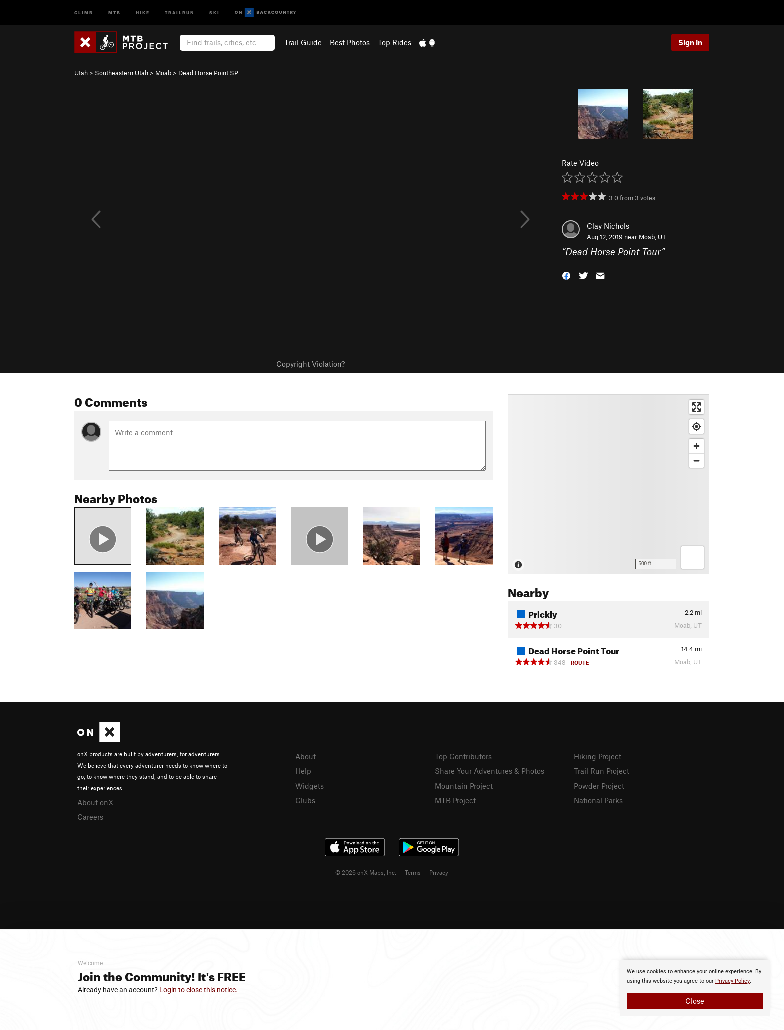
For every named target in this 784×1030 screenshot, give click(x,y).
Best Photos (350, 42)
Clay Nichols (608, 226)
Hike (143, 12)
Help (304, 771)
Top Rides (395, 42)
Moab (164, 73)
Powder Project (599, 786)
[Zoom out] (697, 461)
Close (695, 1001)
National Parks (598, 800)
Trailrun (179, 12)
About (306, 756)
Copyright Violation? (310, 364)
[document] (695, 988)
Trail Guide (303, 42)
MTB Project (455, 800)
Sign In (690, 42)
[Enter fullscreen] (697, 407)
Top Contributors (463, 756)
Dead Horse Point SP (208, 73)
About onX (96, 802)
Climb (84, 12)
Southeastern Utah (121, 73)
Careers (91, 817)
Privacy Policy (733, 981)
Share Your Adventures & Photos (489, 771)
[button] (566, 275)
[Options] (693, 557)
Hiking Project (598, 756)
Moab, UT (652, 237)
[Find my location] (697, 427)
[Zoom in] (697, 446)
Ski (215, 12)
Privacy (439, 872)
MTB (114, 12)
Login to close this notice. (199, 990)
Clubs (306, 800)
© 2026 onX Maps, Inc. (366, 872)
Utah (81, 73)
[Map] (608, 484)
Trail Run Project (602, 771)
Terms (413, 872)
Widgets (310, 786)
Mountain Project (464, 786)
